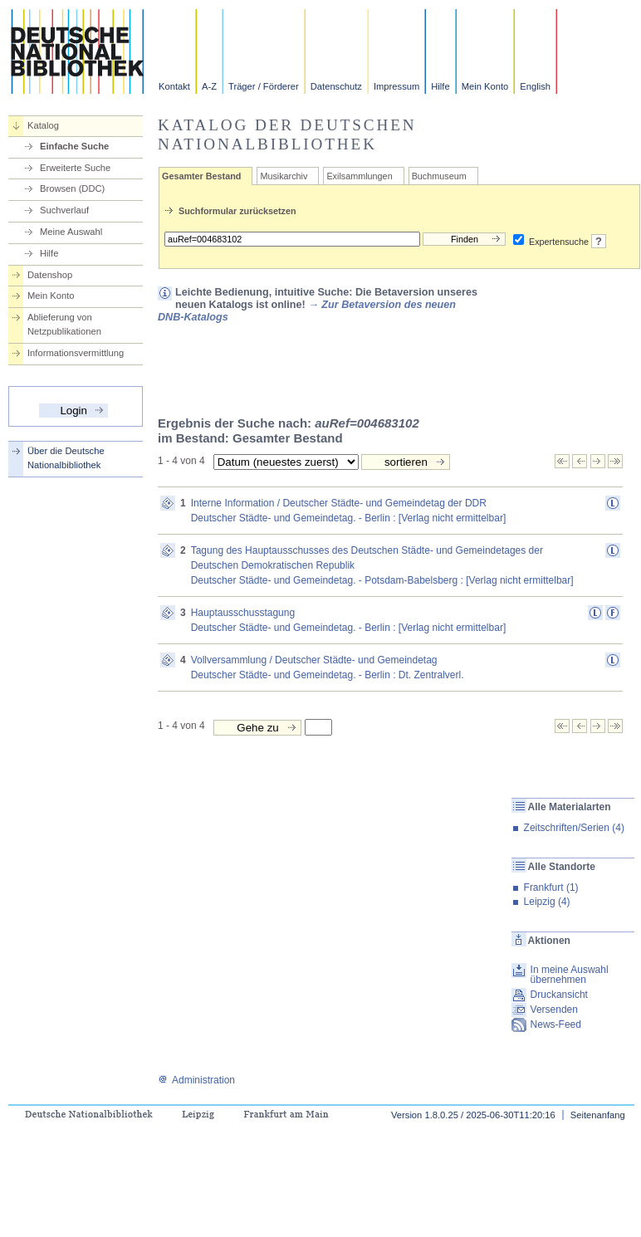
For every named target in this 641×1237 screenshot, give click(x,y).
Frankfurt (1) (551, 887)
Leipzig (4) (547, 901)
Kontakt (174, 86)
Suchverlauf (64, 210)
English (535, 86)
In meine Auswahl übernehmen (570, 974)
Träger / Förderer (263, 86)
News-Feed (556, 1024)
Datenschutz (336, 86)
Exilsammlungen (359, 176)
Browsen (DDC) (72, 188)
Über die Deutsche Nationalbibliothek (66, 458)
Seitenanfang (597, 1115)
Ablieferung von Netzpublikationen (64, 324)
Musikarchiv (283, 176)
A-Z (209, 86)
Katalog (43, 125)
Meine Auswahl (71, 232)
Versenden (554, 1009)
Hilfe (440, 86)
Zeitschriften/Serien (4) (574, 828)
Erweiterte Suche (75, 168)
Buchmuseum (439, 176)
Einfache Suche (74, 146)
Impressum (396, 86)
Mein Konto (485, 86)
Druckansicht (559, 994)
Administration (196, 1080)
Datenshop (49, 275)
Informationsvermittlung (75, 353)
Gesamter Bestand (201, 176)
